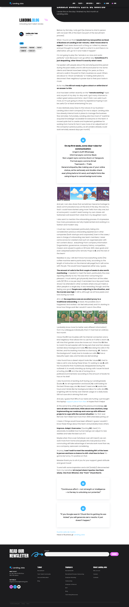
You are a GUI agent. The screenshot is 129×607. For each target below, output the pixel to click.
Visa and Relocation (43, 577)
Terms (28, 603)
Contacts (95, 577)
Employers (89, 3)
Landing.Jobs (79, 535)
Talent (80, 3)
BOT (66, 588)
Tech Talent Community (44, 574)
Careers (95, 574)
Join (114, 3)
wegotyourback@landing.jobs (19, 582)
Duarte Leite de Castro (66, 532)
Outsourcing (68, 581)
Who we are (96, 570)
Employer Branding (70, 577)
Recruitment (40, 570)
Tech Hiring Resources (71, 594)
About (98, 3)
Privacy (23, 603)
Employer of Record (70, 584)
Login (106, 3)
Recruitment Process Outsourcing (74, 574)
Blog (38, 581)
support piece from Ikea (76, 401)
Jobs (73, 3)
